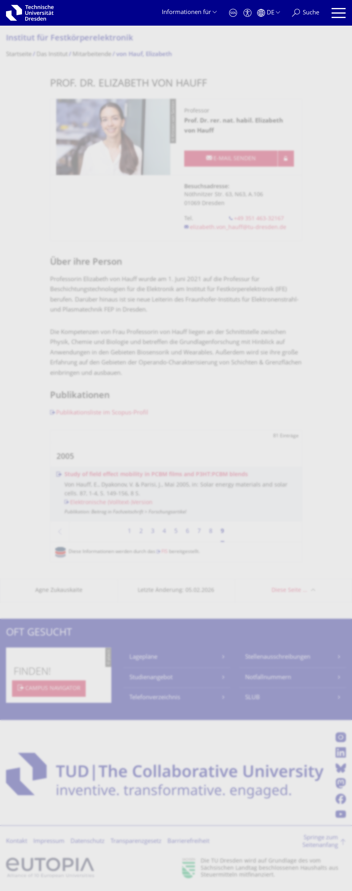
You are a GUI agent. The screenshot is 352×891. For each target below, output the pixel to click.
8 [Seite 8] (211, 532)
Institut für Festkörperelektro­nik (69, 38)
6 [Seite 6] (187, 532)
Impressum (48, 842)
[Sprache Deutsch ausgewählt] (268, 13)
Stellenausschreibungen (277, 657)
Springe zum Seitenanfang (320, 842)
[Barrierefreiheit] (247, 13)
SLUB (252, 698)
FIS (164, 552)
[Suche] (305, 13)
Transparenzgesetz (136, 842)
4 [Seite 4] (164, 532)
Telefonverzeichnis (154, 698)
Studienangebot (151, 678)
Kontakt (16, 842)
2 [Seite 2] (141, 532)
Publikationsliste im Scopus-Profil (102, 413)
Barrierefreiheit (188, 842)
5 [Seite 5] (176, 532)
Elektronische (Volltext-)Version (111, 502)
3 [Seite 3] (153, 532)
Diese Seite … (289, 590)
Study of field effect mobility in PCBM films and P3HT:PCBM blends (156, 474)
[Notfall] (233, 13)
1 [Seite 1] (129, 532)
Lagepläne (143, 657)
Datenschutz (87, 842)
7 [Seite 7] (199, 532)
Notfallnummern (268, 678)
